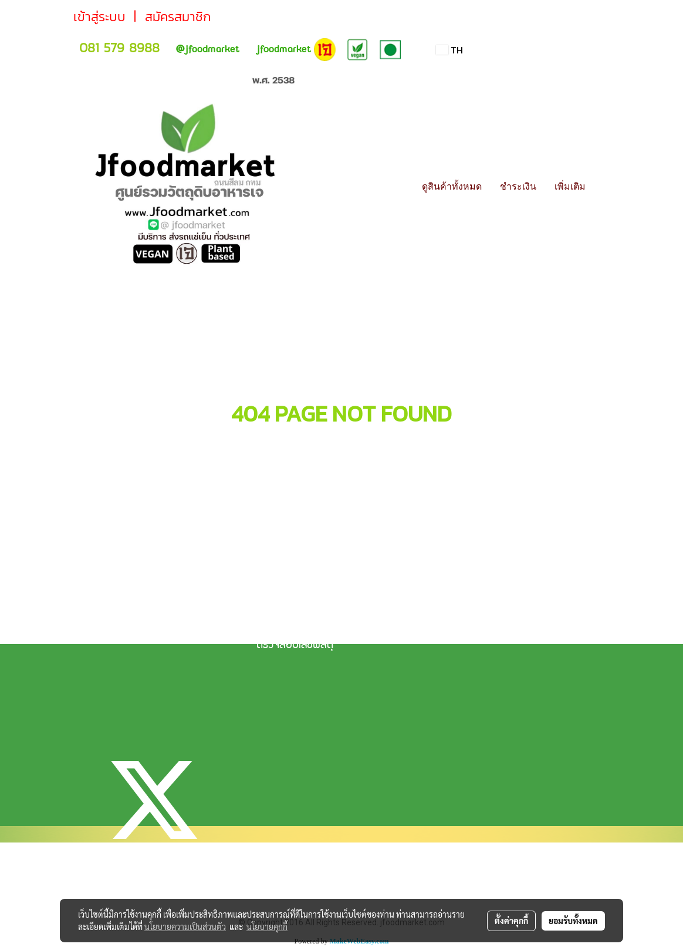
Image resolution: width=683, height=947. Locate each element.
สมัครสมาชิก (178, 16)
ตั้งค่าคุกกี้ (511, 920)
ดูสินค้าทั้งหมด (452, 186)
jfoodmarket (207, 49)
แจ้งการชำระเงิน (287, 606)
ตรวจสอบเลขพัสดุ (294, 646)
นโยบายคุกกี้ (267, 926)
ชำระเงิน (518, 186)
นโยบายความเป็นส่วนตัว (185, 926)
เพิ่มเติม (570, 186)
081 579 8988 (119, 48)
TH (449, 50)
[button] (605, 186)
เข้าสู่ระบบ (99, 16)
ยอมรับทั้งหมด (573, 920)
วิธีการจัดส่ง (281, 626)
